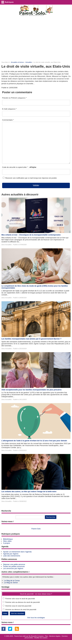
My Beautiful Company (36, 636)
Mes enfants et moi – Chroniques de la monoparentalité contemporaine (31, 235)
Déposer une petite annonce (14, 564)
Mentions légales (54, 636)
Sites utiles (7, 541)
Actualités (28, 62)
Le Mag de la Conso (12, 581)
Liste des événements (11, 556)
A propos (6, 543)
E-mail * (9, 109)
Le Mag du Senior (11, 583)
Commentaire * (8, 120)
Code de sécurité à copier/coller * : (19, 167)
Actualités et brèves (17, 62)
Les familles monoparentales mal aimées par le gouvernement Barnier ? (31, 339)
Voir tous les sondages (36, 618)
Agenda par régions (10, 554)
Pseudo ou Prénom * (14, 98)
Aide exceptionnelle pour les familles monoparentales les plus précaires (31, 390)
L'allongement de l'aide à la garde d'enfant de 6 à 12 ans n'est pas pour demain (34, 441)
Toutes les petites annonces (14, 566)
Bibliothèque (8, 539)
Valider (36, 185)
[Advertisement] (36, 38)
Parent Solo (36, 529)
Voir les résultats (17, 613)
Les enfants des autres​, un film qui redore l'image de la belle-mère (28, 492)
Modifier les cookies (40, 638)
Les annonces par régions (13, 568)
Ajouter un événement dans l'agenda (17, 552)
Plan (46, 636)
